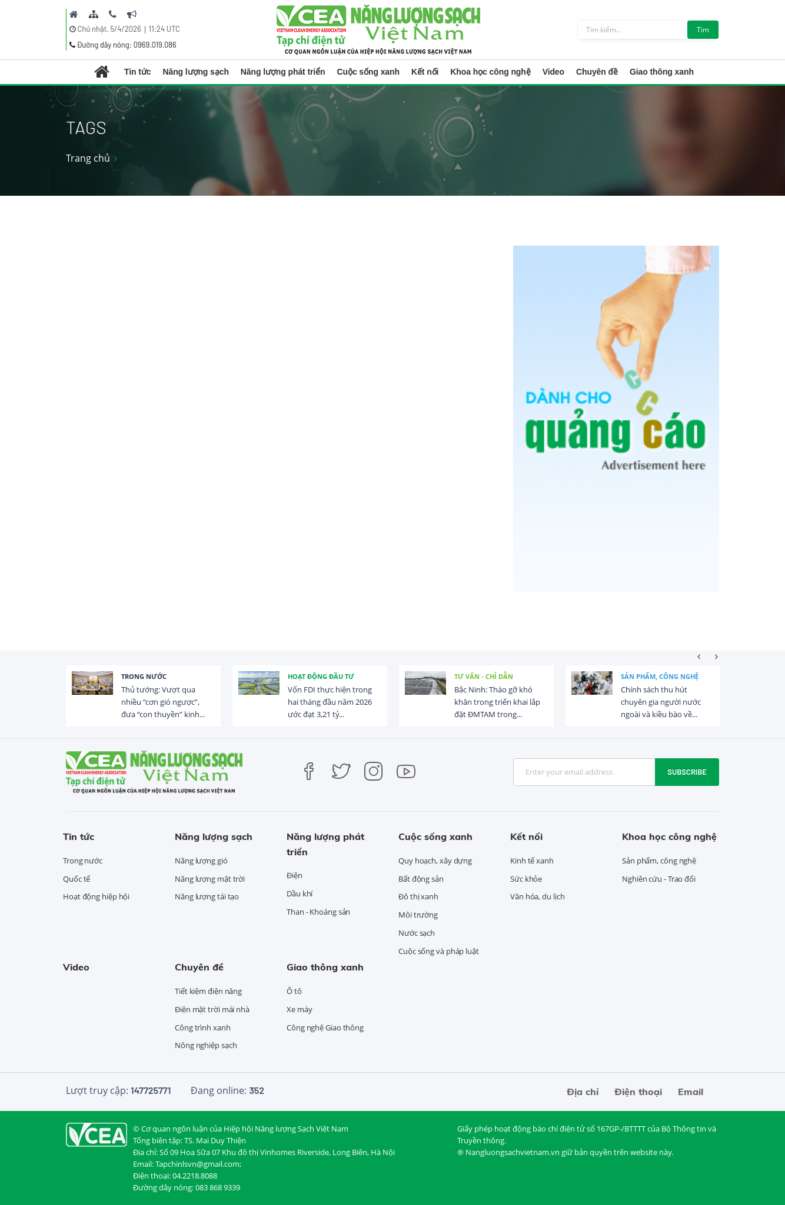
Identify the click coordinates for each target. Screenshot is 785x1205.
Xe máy (299, 1009)
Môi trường (418, 914)
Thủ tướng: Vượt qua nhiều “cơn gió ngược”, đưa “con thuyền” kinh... (163, 701)
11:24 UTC (164, 29)
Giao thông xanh (662, 71)
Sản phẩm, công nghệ (659, 676)
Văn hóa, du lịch (537, 896)
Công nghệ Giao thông (325, 1027)
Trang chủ (88, 158)
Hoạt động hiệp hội (96, 896)
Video (553, 71)
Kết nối (424, 71)
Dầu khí (299, 893)
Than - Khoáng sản (318, 911)
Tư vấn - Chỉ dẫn (483, 676)
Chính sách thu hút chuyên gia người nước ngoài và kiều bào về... (661, 701)
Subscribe (687, 771)
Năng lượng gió (201, 860)
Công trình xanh (203, 1027)
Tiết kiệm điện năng (208, 991)
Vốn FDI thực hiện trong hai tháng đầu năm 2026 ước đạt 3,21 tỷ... (330, 701)
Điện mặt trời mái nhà (212, 1009)
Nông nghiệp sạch (206, 1045)
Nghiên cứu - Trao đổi (659, 878)
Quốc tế (76, 878)
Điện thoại (638, 1091)
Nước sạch (416, 933)
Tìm (703, 30)
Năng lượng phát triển (283, 71)
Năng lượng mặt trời (210, 878)
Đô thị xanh (418, 896)
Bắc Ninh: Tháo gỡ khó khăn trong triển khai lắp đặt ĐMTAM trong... (497, 701)
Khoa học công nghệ (490, 71)
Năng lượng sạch (195, 71)
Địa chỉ (582, 1091)
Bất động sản (421, 878)
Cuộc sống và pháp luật (438, 951)
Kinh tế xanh (532, 860)
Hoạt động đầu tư (321, 676)
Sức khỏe (526, 878)
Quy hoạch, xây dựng (435, 860)
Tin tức (137, 71)
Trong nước (144, 676)
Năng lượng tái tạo (207, 896)
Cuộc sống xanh (368, 71)
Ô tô (294, 991)
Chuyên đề (597, 71)
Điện (294, 875)
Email (690, 1091)
